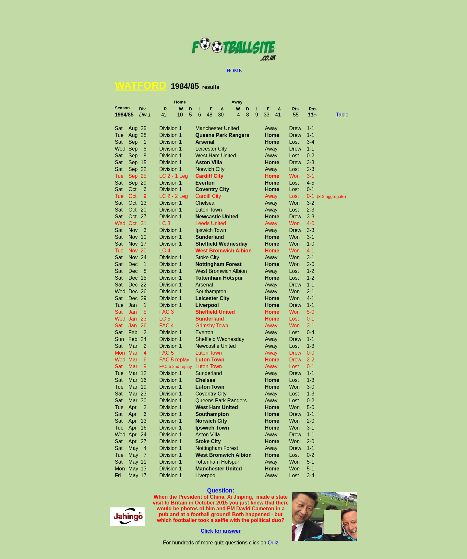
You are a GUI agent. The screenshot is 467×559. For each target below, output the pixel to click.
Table (342, 114)
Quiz (273, 542)
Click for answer (221, 531)
